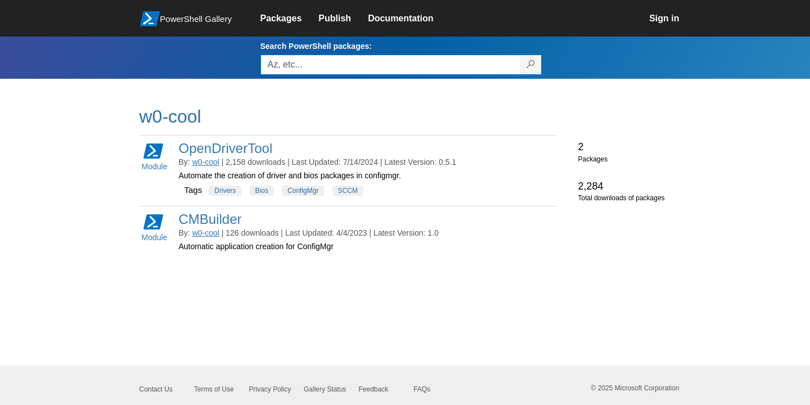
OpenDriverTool (226, 148)
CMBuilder (210, 219)
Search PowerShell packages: (316, 46)
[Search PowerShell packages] (531, 65)
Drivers (225, 191)
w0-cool (205, 162)
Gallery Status (325, 389)
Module (155, 156)
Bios (261, 191)
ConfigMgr (302, 191)
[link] (289, 18)
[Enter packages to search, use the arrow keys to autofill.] (390, 65)
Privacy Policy (270, 389)
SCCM (348, 191)
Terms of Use (214, 389)
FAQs (421, 389)
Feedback (374, 389)
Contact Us (156, 389)
